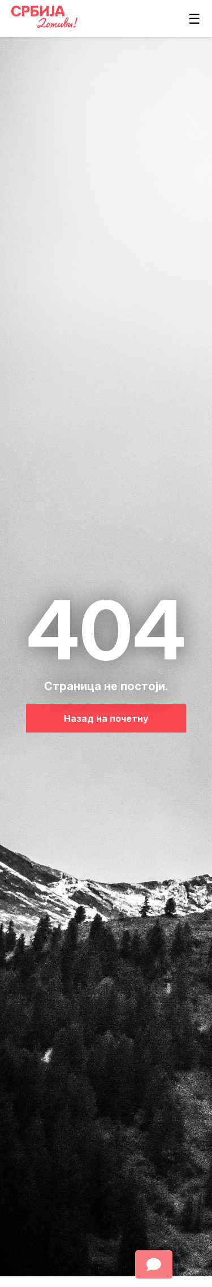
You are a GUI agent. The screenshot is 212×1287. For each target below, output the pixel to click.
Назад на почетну (106, 718)
